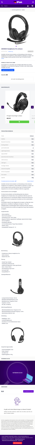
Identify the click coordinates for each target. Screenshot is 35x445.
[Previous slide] (2, 107)
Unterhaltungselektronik (15, 9)
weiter (2, 58)
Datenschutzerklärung (20, 439)
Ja (33, 147)
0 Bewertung (10, 51)
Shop (2, 5)
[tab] (16, 46)
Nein (33, 139)
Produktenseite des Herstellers (8, 181)
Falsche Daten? (30, 181)
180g (32, 177)
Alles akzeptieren (17, 443)
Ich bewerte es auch (28, 391)
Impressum (20, 440)
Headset (23, 9)
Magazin (6, 5)
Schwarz (32, 136)
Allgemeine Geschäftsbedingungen (9, 440)
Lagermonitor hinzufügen (7, 70)
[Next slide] (32, 107)
